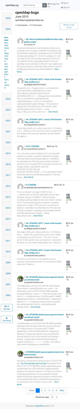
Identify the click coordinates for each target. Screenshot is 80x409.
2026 (8, 18)
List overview (6, 307)
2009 (8, 262)
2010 (8, 251)
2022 (8, 120)
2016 (8, 186)
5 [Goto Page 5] (52, 390)
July (5, 64)
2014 (8, 208)
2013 (8, 219)
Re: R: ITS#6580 (31, 146)
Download (7, 319)
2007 (8, 284)
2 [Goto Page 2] (41, 390)
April (6, 72)
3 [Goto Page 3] (45, 390)
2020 (8, 142)
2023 (8, 110)
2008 (8, 273)
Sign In (65, 3)
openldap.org (12, 5)
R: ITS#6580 (30, 185)
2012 (8, 230)
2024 (8, 99)
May (6, 69)
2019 (8, 153)
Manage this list (53, 5)
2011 (8, 240)
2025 (8, 29)
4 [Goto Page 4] (49, 390)
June (6, 67)
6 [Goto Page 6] (56, 390)
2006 (8, 295)
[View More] (53, 112)
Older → (63, 390)
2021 (8, 131)
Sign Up (65, 7)
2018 (8, 164)
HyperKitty (39, 406)
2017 (8, 175)
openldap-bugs (27, 12)
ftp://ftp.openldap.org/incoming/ (34, 363)
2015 (8, 197)
